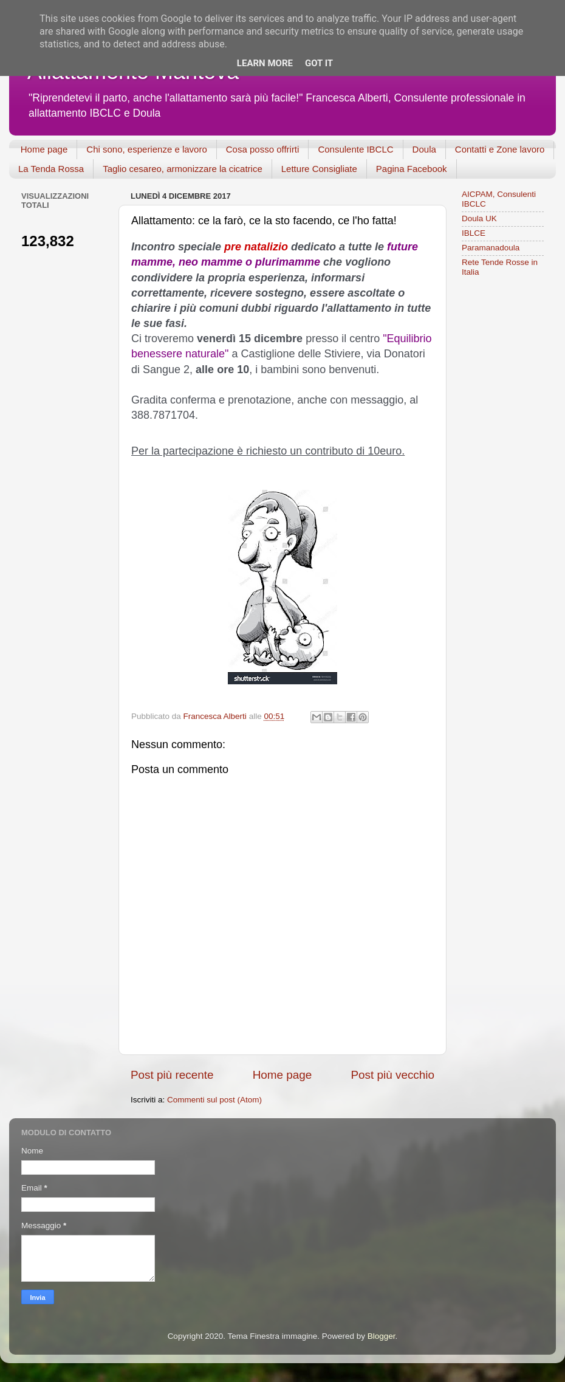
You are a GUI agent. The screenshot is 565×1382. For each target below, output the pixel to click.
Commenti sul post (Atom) (214, 1099)
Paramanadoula (490, 247)
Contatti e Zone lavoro (500, 149)
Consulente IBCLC (355, 149)
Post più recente (172, 1074)
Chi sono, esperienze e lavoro (146, 149)
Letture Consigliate (319, 168)
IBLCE (473, 233)
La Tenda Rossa (51, 168)
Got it (319, 63)
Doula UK (479, 218)
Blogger (382, 1336)
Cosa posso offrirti (263, 149)
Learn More (265, 63)
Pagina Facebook (411, 168)
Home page (44, 149)
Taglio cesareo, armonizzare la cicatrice (182, 168)
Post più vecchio (392, 1074)
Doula (424, 149)
